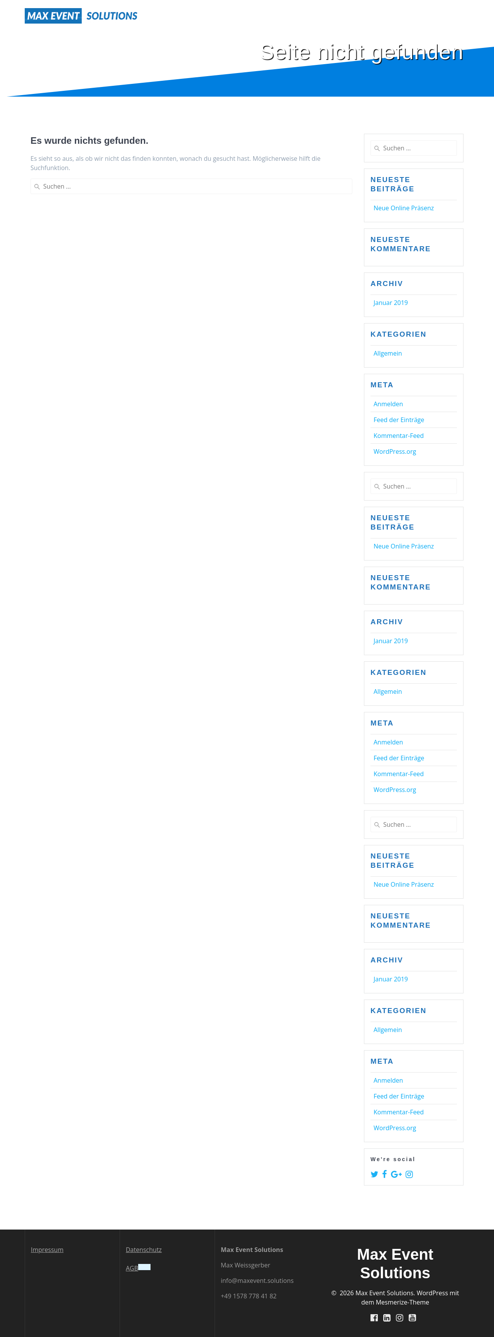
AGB (132, 1268)
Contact (456, 15)
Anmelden (388, 404)
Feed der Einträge (399, 420)
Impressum (47, 1249)
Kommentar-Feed (399, 435)
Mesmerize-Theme (402, 1302)
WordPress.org (395, 451)
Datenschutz (144, 1249)
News (423, 15)
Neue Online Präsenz (404, 208)
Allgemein (388, 353)
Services (384, 15)
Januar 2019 (391, 302)
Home (351, 15)
